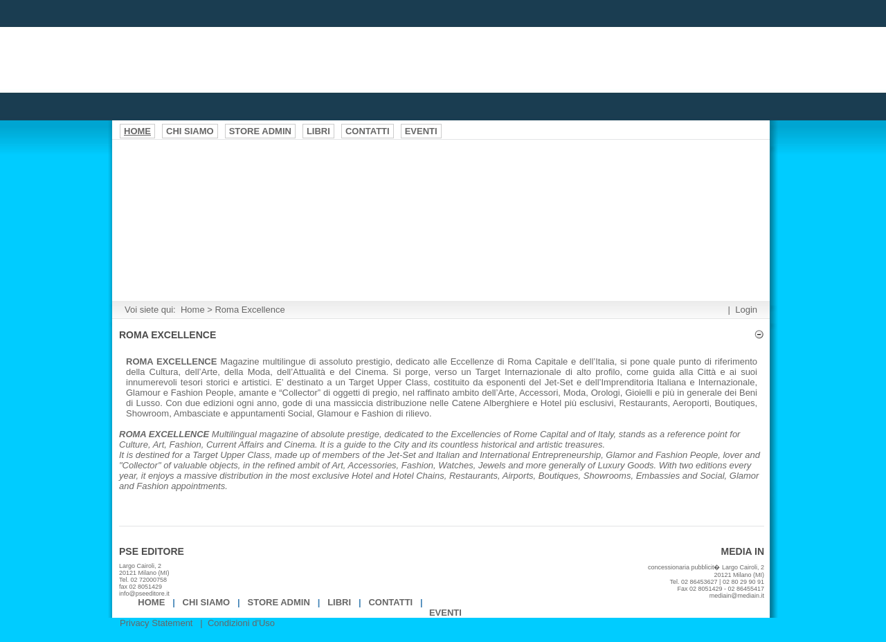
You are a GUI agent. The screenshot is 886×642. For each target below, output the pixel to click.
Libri (339, 602)
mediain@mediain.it (736, 595)
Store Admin (279, 602)
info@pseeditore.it (144, 593)
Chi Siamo (206, 602)
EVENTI (445, 612)
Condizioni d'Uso (241, 623)
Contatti (390, 602)
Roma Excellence (249, 309)
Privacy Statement (156, 623)
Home (193, 309)
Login (746, 309)
